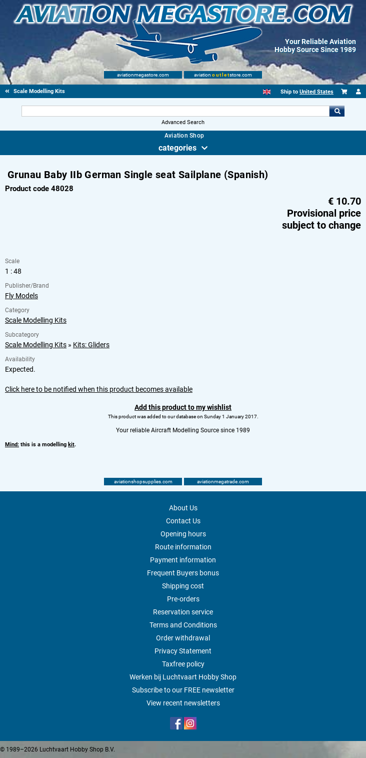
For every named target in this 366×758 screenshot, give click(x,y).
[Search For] (176, 111)
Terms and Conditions (183, 625)
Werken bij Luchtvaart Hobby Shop (183, 677)
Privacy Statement (183, 651)
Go (337, 111)
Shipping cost (183, 586)
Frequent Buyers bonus (183, 573)
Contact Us (183, 521)
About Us (183, 508)
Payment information (183, 560)
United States (317, 92)
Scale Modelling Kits (35, 320)
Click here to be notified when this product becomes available (98, 389)
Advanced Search (183, 122)
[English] (266, 92)
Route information (183, 547)
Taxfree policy (183, 664)
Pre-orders (183, 599)
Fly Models (21, 296)
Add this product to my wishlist (183, 407)
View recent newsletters (183, 703)
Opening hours (183, 534)
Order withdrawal (183, 638)
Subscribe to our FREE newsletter (183, 690)
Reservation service (183, 612)
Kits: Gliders (91, 345)
